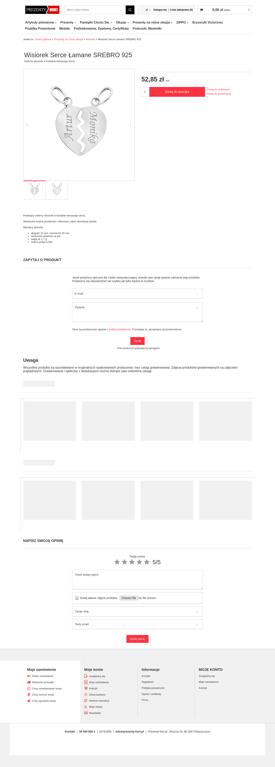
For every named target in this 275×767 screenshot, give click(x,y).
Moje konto (93, 670)
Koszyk (93, 688)
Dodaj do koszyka (177, 91)
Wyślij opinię (137, 638)
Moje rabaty (95, 706)
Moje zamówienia (99, 682)
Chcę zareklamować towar (47, 688)
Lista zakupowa (181, 9)
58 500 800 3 (87, 731)
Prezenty (66, 22)
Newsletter (95, 713)
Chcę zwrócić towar (43, 694)
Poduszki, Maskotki (147, 28)
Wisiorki (90, 39)
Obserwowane (97, 694)
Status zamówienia (42, 676)
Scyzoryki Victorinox (207, 22)
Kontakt (70, 731)
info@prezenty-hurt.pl (130, 731)
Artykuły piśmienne (39, 22)
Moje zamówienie (41, 670)
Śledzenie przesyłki (43, 682)
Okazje (121, 22)
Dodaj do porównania (219, 93)
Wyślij (137, 341)
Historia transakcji (99, 700)
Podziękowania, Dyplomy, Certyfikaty (101, 28)
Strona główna (43, 39)
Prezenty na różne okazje (151, 22)
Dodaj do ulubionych (218, 89)
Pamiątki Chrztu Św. (95, 22)
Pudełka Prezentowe (40, 28)
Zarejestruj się (97, 676)
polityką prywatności (120, 329)
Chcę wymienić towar (44, 700)
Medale (64, 28)
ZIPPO (181, 22)
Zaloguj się (160, 9)
